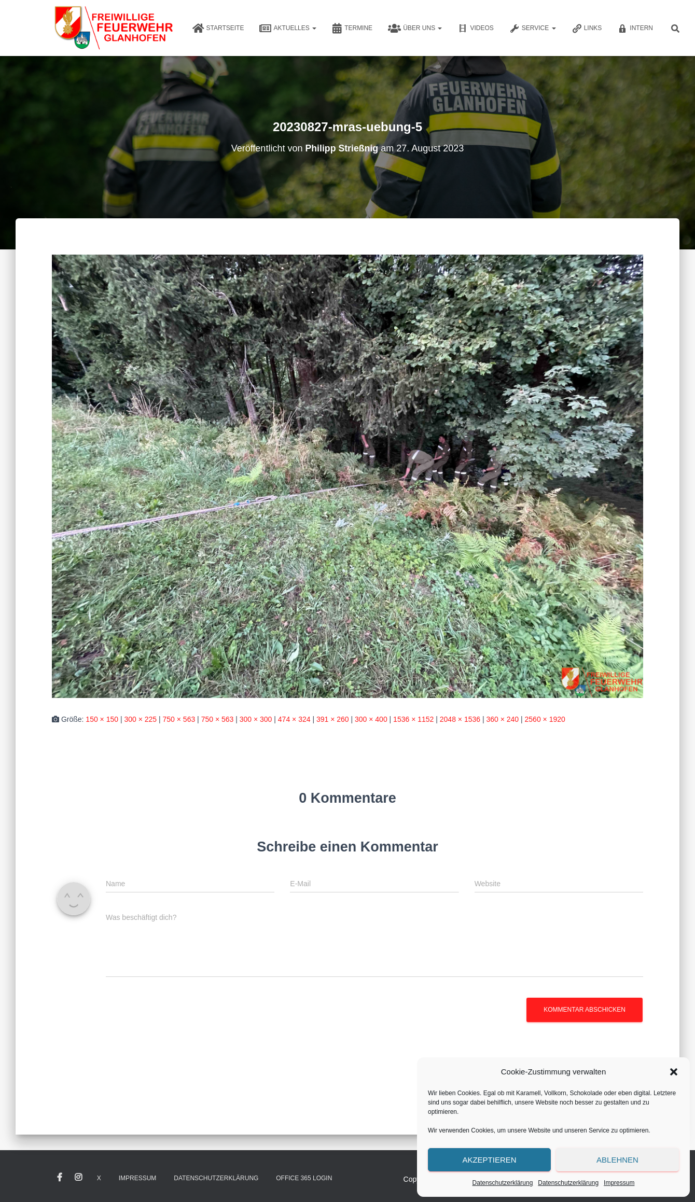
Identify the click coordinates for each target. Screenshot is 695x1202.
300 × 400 (371, 719)
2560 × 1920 (545, 719)
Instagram (78, 1178)
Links (587, 28)
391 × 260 (332, 719)
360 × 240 (502, 719)
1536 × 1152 (413, 719)
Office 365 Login (304, 1178)
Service (532, 28)
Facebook (59, 1178)
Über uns (415, 28)
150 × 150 (102, 719)
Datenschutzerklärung (502, 1182)
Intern (635, 28)
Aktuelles (287, 28)
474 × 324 (294, 719)
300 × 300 (256, 719)
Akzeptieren (489, 1159)
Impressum (619, 1182)
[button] (674, 1072)
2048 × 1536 (460, 719)
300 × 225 (140, 719)
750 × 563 (179, 719)
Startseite (218, 28)
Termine (352, 28)
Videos (475, 28)
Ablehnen (617, 1159)
